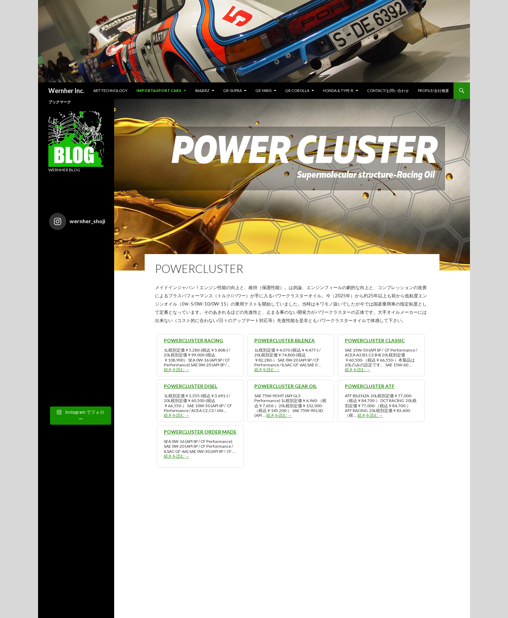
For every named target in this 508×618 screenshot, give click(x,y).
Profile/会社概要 (433, 90)
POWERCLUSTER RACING (193, 340)
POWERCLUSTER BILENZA (284, 340)
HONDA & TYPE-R (338, 90)
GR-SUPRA (232, 90)
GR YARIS (263, 90)
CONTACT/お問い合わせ (388, 90)
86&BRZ (202, 90)
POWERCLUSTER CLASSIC (375, 340)
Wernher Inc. (66, 90)
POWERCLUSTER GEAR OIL (285, 386)
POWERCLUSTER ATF (370, 386)
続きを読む (176, 369)
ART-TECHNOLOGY (110, 90)
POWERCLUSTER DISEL (190, 386)
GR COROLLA (297, 90)
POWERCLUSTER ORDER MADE (200, 432)
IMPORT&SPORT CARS (158, 90)
